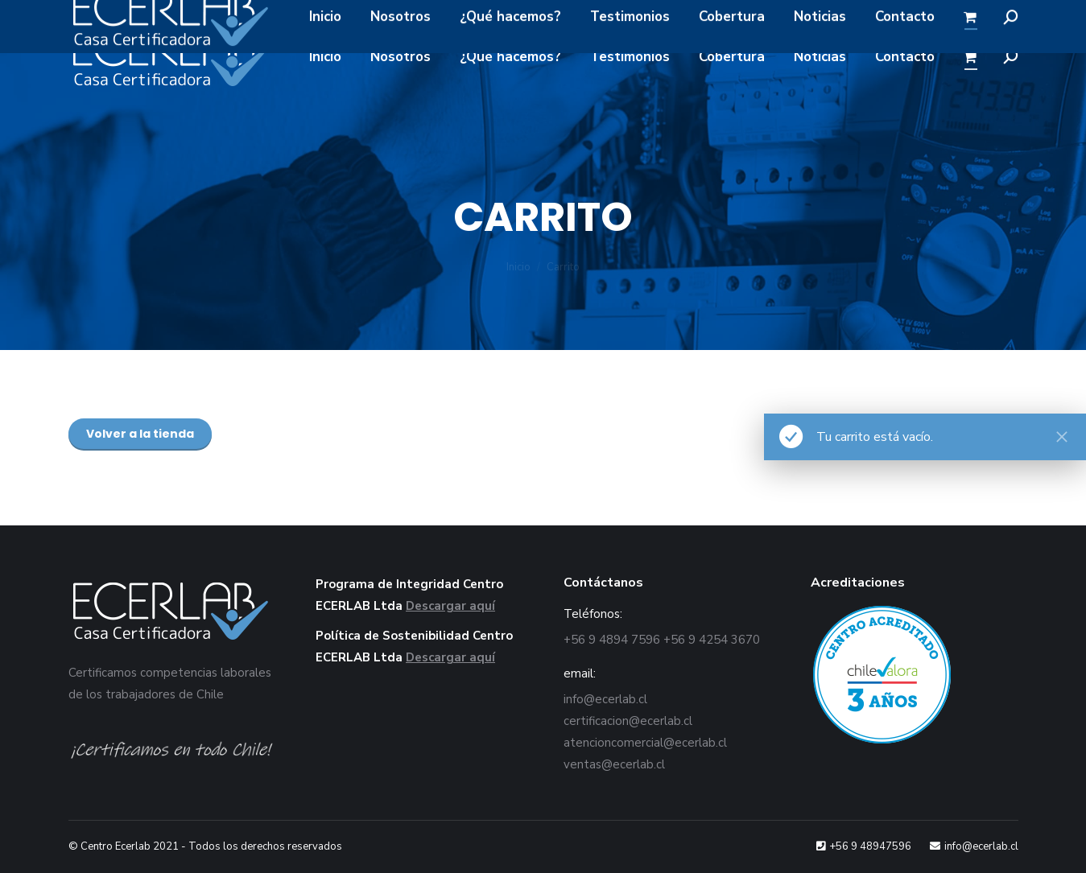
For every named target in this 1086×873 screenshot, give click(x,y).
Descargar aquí (450, 606)
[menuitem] (325, 56)
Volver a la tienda (140, 434)
